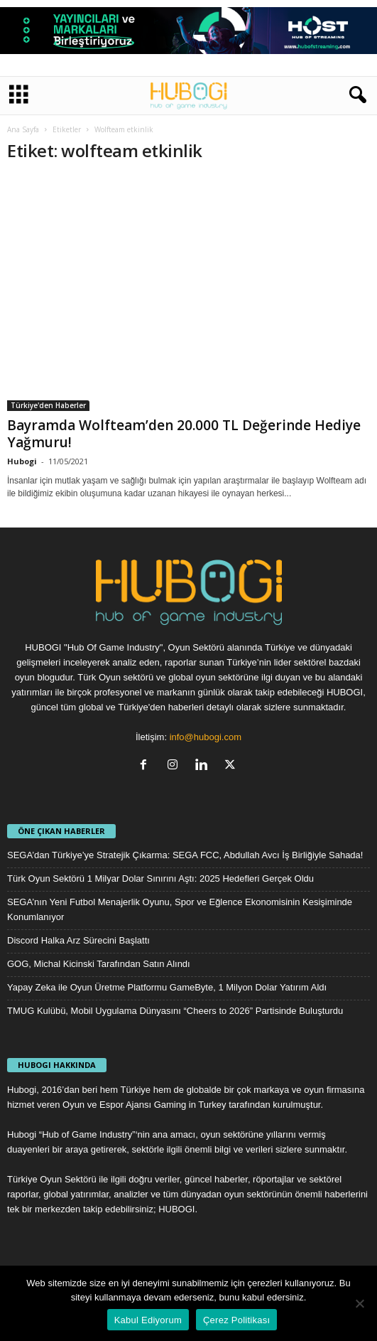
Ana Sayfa (23, 129)
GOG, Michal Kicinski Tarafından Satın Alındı (98, 963)
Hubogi (22, 461)
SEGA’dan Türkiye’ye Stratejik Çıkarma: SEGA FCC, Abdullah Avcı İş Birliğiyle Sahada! (185, 855)
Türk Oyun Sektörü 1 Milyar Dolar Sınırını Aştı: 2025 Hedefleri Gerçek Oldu (160, 878)
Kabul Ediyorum (148, 1320)
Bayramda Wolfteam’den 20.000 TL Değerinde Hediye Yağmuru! (184, 434)
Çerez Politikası (236, 1320)
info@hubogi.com (205, 737)
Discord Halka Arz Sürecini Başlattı (78, 940)
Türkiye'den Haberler (48, 405)
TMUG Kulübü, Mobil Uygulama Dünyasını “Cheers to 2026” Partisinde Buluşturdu (175, 1010)
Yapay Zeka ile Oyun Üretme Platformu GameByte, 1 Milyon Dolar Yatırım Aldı (167, 987)
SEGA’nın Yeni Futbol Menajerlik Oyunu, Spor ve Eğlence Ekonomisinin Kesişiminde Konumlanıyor (179, 909)
